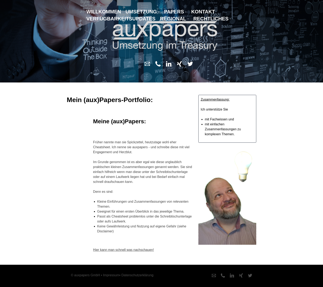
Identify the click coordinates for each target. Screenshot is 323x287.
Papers (174, 11)
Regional (173, 18)
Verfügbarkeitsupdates (121, 18)
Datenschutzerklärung (137, 275)
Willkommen (103, 11)
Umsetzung (141, 11)
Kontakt (203, 11)
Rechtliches (211, 18)
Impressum (111, 275)
